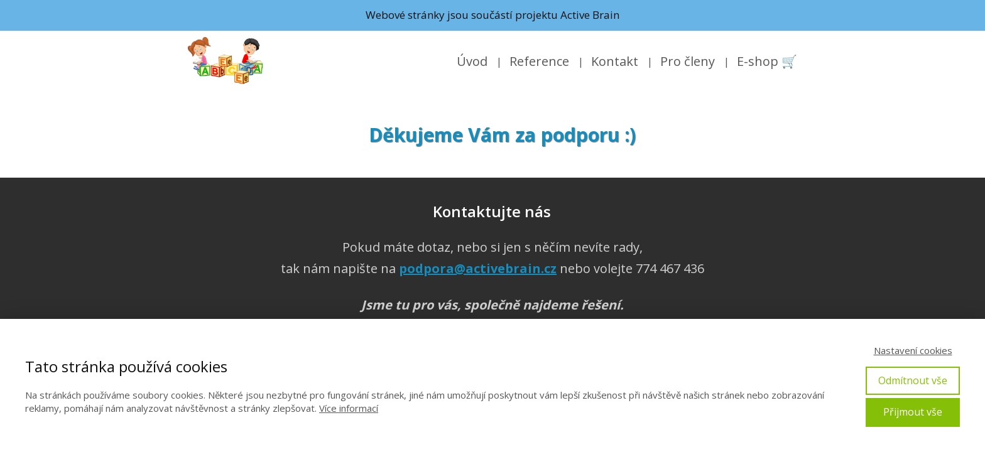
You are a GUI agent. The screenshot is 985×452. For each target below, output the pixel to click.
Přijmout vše (912, 412)
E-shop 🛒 (767, 61)
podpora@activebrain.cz (478, 268)
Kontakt (614, 61)
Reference (539, 61)
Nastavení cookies (913, 350)
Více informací (348, 408)
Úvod (472, 61)
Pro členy (687, 61)
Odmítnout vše (912, 380)
